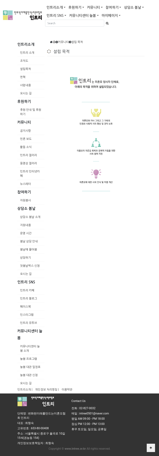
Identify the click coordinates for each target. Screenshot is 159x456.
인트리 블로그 (28, 298)
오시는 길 (26, 93)
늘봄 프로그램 (28, 358)
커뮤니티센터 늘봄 (82, 15)
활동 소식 (26, 146)
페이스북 (25, 306)
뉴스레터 (25, 183)
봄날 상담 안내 (29, 241)
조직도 (24, 60)
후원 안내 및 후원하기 (30, 111)
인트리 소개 (27, 52)
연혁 (22, 77)
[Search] (74, 23)
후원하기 (74, 7)
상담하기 (25, 257)
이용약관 (67, 389)
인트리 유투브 (28, 322)
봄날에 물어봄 (28, 249)
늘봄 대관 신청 (29, 375)
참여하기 (112, 7)
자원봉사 (25, 200)
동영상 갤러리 (28, 163)
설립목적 (25, 68)
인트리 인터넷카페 (30, 173)
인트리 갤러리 (28, 155)
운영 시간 (26, 233)
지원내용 (25, 225)
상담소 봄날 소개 (30, 216)
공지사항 (25, 130)
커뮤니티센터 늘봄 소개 (30, 348)
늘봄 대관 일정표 (30, 366)
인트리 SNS (55, 15)
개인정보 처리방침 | (47, 389)
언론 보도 (26, 138)
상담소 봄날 (132, 7)
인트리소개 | (24, 389)
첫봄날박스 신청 (30, 265)
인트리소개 (55, 7)
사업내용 (25, 85)
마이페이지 (110, 15)
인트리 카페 (27, 290)
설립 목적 (77, 41)
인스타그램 (27, 314)
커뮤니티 (93, 7)
